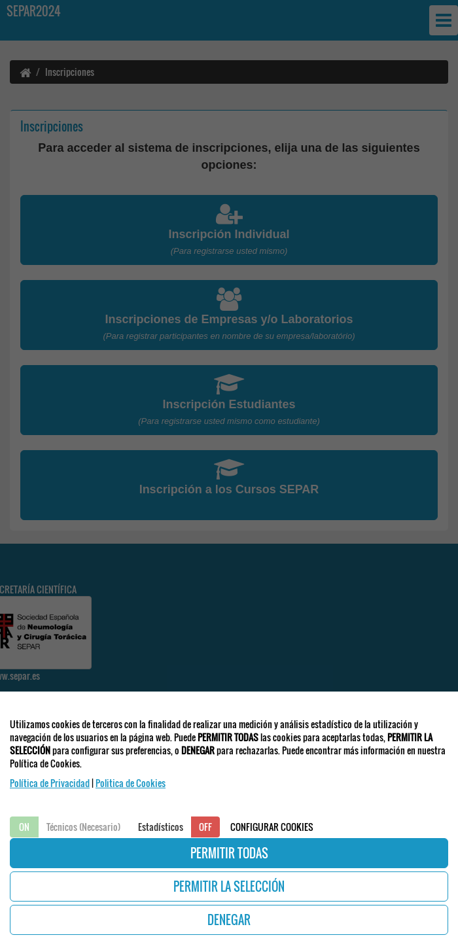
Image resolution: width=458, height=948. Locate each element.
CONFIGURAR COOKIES (271, 827)
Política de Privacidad (50, 783)
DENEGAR (229, 919)
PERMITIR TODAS (229, 853)
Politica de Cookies (131, 783)
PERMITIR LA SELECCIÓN (229, 886)
